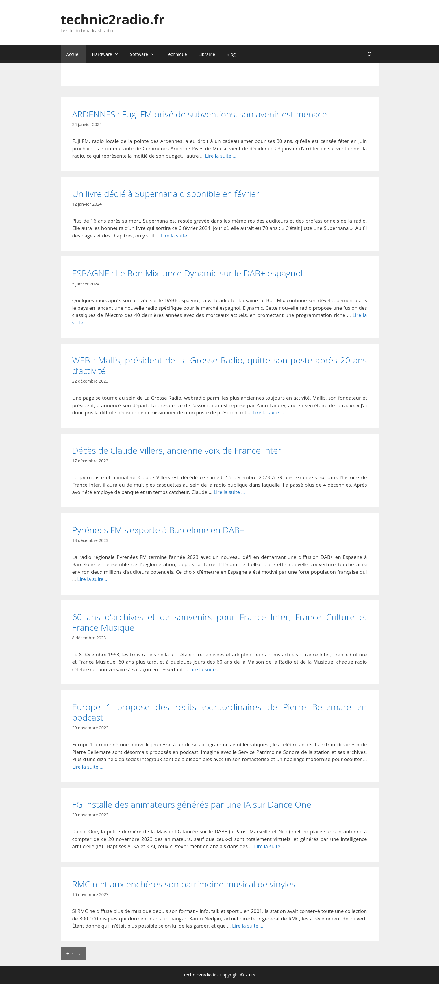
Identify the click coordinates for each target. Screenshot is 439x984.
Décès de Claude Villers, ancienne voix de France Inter (176, 450)
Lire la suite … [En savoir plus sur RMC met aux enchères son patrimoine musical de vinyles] (247, 925)
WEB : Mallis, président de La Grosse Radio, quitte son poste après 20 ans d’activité (219, 365)
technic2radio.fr (112, 19)
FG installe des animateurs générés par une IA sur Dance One (191, 804)
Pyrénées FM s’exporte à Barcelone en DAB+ (158, 530)
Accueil (73, 54)
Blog (231, 54)
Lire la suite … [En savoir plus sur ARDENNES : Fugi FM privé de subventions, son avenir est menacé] (220, 155)
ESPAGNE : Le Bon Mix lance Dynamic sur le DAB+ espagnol (187, 273)
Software (145, 54)
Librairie (207, 54)
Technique (176, 54)
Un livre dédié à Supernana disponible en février (166, 194)
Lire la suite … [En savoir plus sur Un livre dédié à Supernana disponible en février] (176, 235)
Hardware (108, 54)
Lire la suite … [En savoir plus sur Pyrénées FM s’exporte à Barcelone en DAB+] (92, 579)
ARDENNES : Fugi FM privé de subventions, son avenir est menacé (199, 114)
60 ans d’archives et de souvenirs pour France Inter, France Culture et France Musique (219, 622)
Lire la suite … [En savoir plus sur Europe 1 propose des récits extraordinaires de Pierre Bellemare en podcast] (87, 766)
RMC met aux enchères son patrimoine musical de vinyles (184, 884)
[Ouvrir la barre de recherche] (369, 54)
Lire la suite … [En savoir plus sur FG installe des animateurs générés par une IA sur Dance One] (269, 846)
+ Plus (73, 953)
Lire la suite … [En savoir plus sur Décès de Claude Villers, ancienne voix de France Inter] (229, 492)
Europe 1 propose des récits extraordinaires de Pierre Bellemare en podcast (219, 712)
